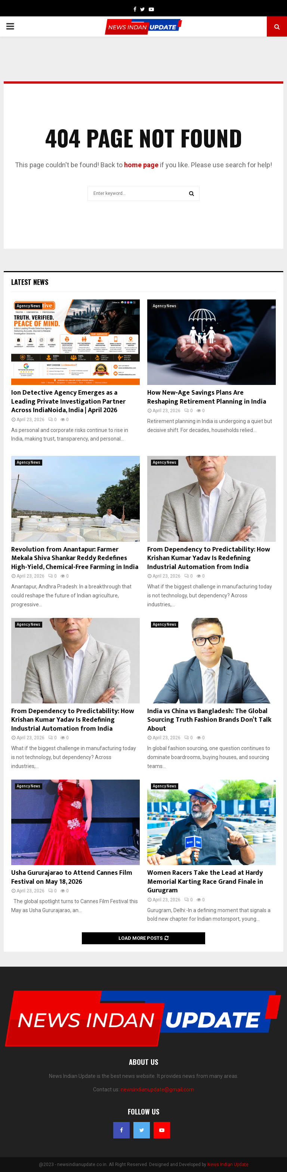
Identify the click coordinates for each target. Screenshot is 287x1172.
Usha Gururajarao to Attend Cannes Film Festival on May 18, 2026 (71, 877)
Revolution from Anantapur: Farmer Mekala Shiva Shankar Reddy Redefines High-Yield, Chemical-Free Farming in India (74, 558)
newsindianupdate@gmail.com (157, 1089)
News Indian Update (228, 1164)
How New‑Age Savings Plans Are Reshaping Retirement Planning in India (206, 397)
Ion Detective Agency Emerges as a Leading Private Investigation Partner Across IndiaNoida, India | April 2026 (68, 401)
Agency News (28, 306)
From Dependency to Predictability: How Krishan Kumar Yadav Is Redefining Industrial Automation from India (208, 558)
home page (141, 165)
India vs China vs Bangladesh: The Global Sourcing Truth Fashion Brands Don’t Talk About (209, 720)
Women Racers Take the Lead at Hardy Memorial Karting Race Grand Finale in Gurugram (205, 881)
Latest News (29, 282)
